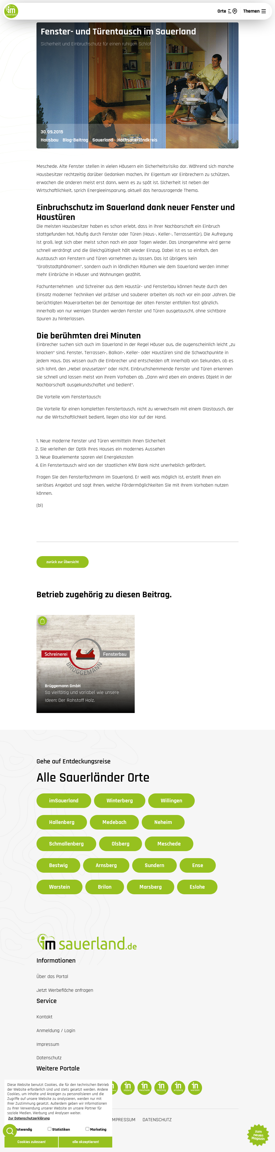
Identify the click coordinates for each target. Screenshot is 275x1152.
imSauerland (64, 800)
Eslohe (197, 887)
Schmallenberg (66, 843)
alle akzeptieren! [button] (85, 1141)
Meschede (169, 843)
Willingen (171, 800)
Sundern (154, 865)
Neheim (163, 822)
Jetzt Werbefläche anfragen (64, 990)
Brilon (104, 887)
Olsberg (120, 843)
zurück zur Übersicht (62, 562)
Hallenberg (61, 822)
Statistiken (59, 1129)
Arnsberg (106, 865)
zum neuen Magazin (258, 1135)
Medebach (114, 822)
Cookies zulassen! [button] (31, 1141)
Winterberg (120, 800)
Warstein (59, 887)
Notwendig (21, 1129)
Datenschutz (157, 1119)
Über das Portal (52, 976)
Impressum (123, 1119)
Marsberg (150, 887)
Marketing (96, 1129)
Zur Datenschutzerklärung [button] (29, 1118)
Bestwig (58, 865)
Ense (197, 865)
